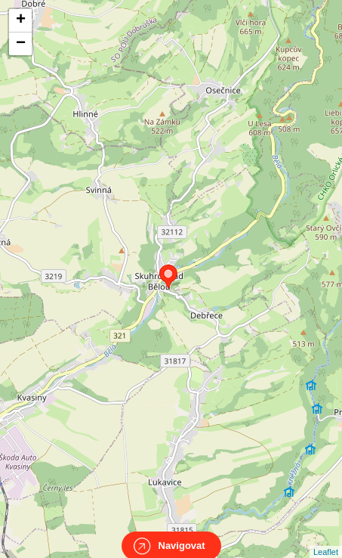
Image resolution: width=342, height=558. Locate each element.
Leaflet (325, 538)
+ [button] (21, 20)
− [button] (21, 44)
